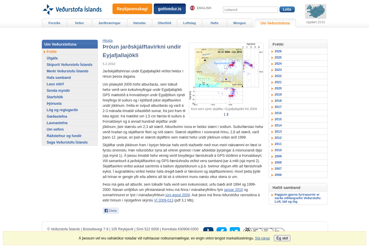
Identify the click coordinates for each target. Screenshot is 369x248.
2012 (278, 137)
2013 (278, 131)
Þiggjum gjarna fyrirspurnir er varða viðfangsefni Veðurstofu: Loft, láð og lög (298, 198)
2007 (278, 168)
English (204, 8)
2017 (278, 107)
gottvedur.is (169, 8)
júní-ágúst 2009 (178, 195)
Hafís (215, 23)
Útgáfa (52, 58)
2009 (278, 156)
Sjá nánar (262, 238)
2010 (278, 150)
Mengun (239, 23)
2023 (278, 69)
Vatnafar (139, 23)
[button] (108, 41)
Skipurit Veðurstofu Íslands (69, 65)
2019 (278, 94)
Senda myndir (58, 91)
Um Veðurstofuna (275, 23)
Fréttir (52, 52)
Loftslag (189, 23)
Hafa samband (59, 78)
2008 (278, 162)
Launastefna (57, 123)
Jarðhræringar (109, 23)
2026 (278, 51)
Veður (79, 23)
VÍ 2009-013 (163, 200)
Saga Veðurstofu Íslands (67, 142)
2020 (278, 88)
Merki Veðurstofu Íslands (68, 71)
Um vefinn (55, 129)
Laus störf (55, 84)
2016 (278, 113)
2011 (278, 144)
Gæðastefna (57, 116)
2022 (278, 76)
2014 (278, 125)
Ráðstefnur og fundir (64, 136)
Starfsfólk (55, 97)
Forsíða (54, 23)
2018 (278, 100)
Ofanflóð (164, 23)
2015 (278, 119)
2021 (278, 82)
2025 (278, 57)
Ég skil (282, 238)
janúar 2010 (233, 190)
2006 (278, 175)
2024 (278, 63)
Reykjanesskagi (132, 8)
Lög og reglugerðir (62, 110)
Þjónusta (54, 103)
